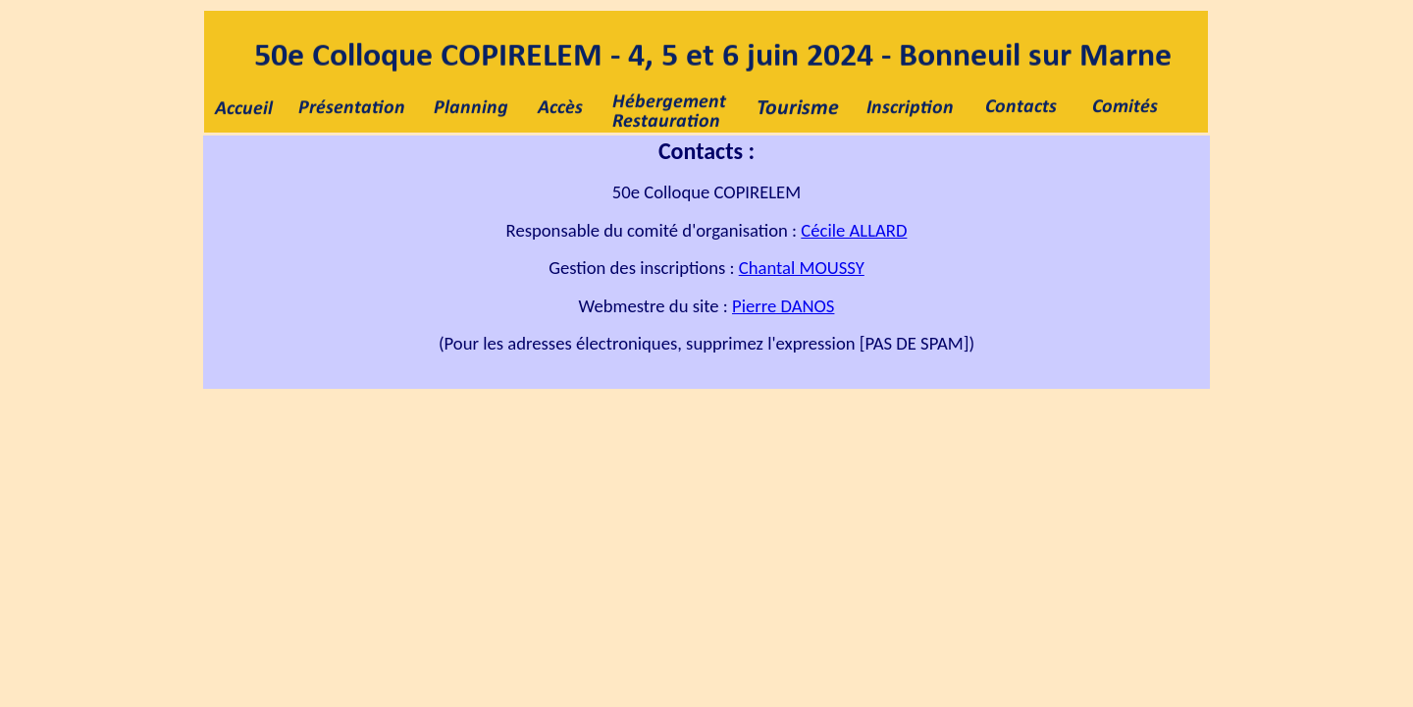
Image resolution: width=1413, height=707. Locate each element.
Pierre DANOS (783, 306)
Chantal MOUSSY (801, 267)
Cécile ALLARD (854, 230)
